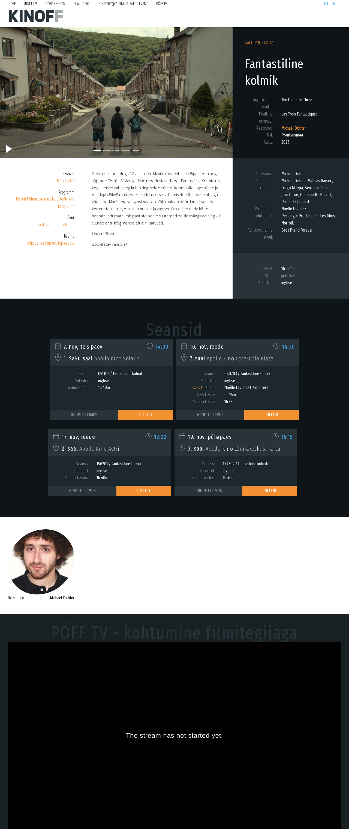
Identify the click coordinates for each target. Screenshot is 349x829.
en (326, 3)
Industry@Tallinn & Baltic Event (123, 3)
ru (335, 3)
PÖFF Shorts (55, 3)
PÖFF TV (161, 3)
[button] (17, 92)
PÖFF (12, 3)
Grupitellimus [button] (84, 414)
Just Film (30, 3)
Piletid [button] (145, 414)
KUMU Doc (81, 3)
